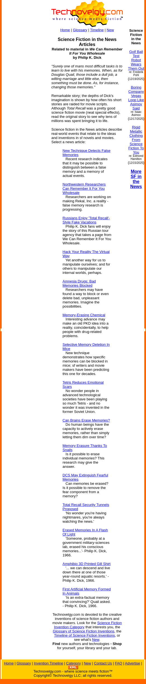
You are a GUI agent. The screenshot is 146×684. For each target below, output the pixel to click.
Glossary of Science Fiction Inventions (83, 631)
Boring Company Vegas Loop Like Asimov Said (136, 97)
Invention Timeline (48, 663)
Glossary (80, 30)
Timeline (97, 30)
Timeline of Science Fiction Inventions (84, 635)
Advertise (132, 663)
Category (73, 663)
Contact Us (103, 663)
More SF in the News (136, 179)
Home (65, 30)
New (110, 30)
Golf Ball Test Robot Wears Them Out (136, 60)
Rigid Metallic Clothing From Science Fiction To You (136, 139)
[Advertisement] (24, 183)
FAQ (118, 663)
